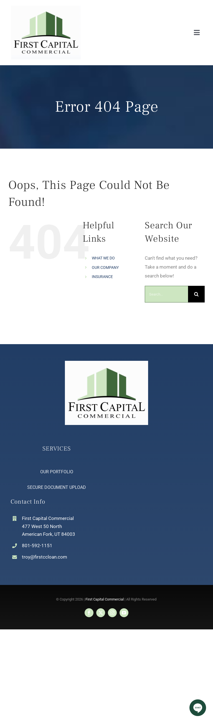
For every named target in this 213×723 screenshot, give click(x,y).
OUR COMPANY (105, 267)
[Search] (196, 294)
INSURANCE (102, 276)
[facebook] (89, 612)
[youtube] (124, 612)
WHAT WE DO (103, 258)
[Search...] (166, 294)
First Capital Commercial (104, 599)
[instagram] (112, 612)
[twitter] (100, 612)
